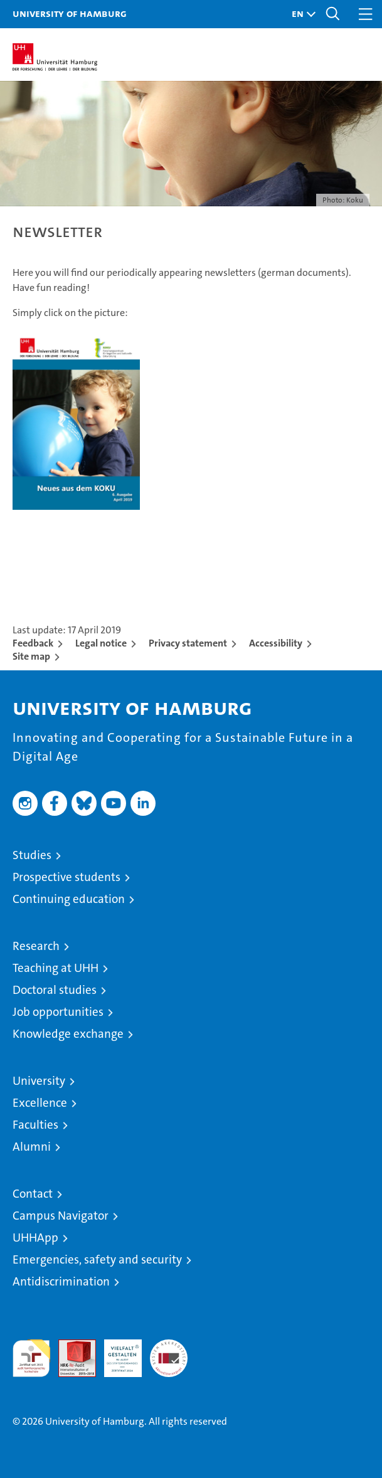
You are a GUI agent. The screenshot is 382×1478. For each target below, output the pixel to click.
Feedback (33, 643)
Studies (32, 855)
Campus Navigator (61, 1215)
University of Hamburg (70, 13)
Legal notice (101, 643)
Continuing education (69, 899)
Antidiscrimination (61, 1281)
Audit (70, 1346)
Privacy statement (188, 643)
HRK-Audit (116, 1352)
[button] (300, 14)
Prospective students (66, 877)
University (39, 1081)
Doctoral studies (55, 990)
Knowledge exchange (68, 1034)
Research (36, 946)
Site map (31, 656)
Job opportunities (58, 1012)
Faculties (35, 1124)
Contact (33, 1193)
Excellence (40, 1103)
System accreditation (169, 1352)
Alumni (32, 1146)
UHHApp (35, 1237)
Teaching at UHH (55, 968)
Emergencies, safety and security (97, 1259)
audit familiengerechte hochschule (31, 1358)
